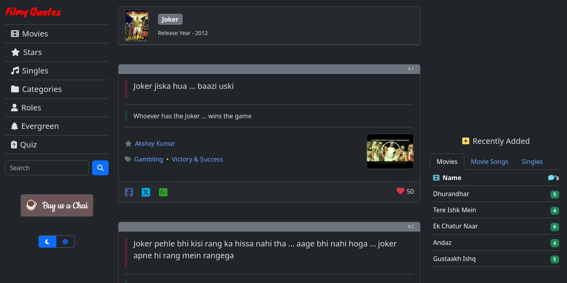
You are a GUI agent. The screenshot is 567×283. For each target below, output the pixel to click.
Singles (29, 70)
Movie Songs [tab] (489, 161)
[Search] (47, 167)
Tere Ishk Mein (454, 210)
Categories (36, 89)
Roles (26, 107)
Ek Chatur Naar (455, 226)
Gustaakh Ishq (454, 258)
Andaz (442, 242)
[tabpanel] (496, 218)
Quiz (24, 144)
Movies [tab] (447, 161)
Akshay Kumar (155, 143)
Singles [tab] (532, 161)
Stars (26, 52)
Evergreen (35, 126)
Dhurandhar (451, 193)
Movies (29, 33)
